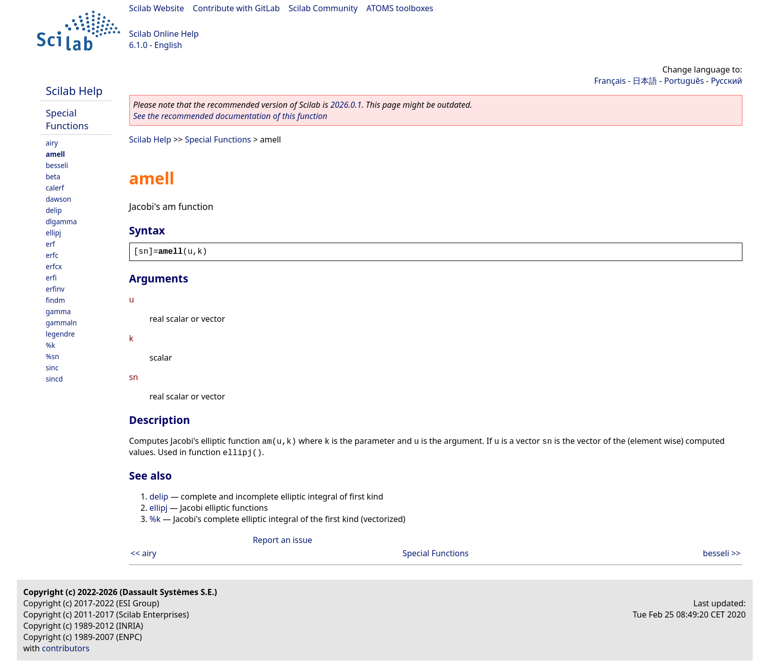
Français (610, 80)
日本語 (645, 80)
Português (684, 80)
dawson (59, 199)
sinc (52, 367)
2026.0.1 (345, 104)
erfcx (54, 266)
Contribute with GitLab (236, 8)
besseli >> (722, 553)
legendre (60, 334)
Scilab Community (323, 8)
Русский (726, 80)
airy (52, 143)
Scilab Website (156, 8)
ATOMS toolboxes (399, 8)
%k (51, 345)
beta (53, 176)
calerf (55, 188)
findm (55, 300)
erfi (51, 277)
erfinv (55, 289)
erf (50, 244)
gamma (58, 311)
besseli (57, 165)
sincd (54, 379)
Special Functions (67, 119)
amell (55, 154)
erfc (52, 255)
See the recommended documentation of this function (230, 116)
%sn (52, 356)
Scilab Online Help (164, 33)
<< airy (143, 553)
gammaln (61, 322)
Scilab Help (74, 90)
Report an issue (282, 540)
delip (54, 210)
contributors (65, 648)
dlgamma (61, 221)
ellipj (53, 233)
